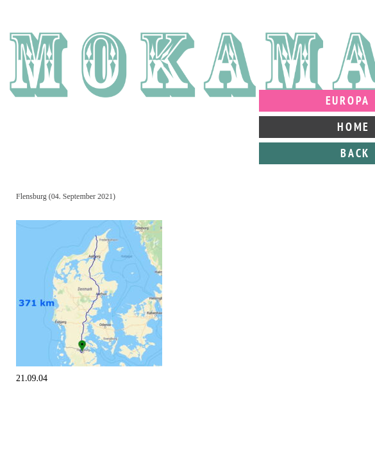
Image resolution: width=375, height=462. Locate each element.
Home (353, 126)
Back (355, 153)
